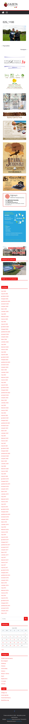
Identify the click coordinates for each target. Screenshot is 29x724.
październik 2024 (5, 331)
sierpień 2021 (4, 428)
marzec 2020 (4, 471)
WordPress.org (5, 700)
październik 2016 (5, 575)
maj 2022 (3, 405)
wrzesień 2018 (5, 517)
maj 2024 (3, 344)
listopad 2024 (4, 329)
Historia (3, 666)
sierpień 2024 (4, 337)
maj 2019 (3, 496)
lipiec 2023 (4, 369)
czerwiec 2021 (5, 433)
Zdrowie (3, 683)
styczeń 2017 (4, 567)
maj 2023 (3, 375)
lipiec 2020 (4, 461)
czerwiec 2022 (5, 402)
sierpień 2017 (4, 550)
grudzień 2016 (5, 570)
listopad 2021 (4, 420)
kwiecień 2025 (5, 316)
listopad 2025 (4, 298)
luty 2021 (3, 443)
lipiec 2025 (4, 309)
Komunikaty (4, 668)
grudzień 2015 (5, 600)
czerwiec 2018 (5, 524)
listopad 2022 (4, 390)
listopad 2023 (4, 359)
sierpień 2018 (4, 519)
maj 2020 (3, 466)
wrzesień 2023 (5, 364)
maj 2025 (3, 314)
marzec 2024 (4, 349)
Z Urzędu (3, 681)
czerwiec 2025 (5, 311)
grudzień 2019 (5, 479)
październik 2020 (5, 453)
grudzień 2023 (5, 357)
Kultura (3, 671)
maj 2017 (3, 557)
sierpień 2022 (4, 397)
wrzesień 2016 (5, 577)
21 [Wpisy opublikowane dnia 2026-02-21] (21, 642)
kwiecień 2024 (5, 347)
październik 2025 (5, 301)
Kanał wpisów (4, 695)
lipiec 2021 (4, 430)
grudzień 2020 (5, 448)
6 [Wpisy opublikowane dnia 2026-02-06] (17, 636)
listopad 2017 (4, 542)
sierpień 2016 (4, 580)
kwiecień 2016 (5, 590)
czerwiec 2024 (5, 342)
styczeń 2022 (4, 415)
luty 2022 (3, 413)
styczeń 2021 (4, 446)
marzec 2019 (4, 501)
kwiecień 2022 (5, 408)
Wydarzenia (4, 678)
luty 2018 (3, 534)
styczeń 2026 (4, 293)
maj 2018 (3, 527)
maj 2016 (3, 588)
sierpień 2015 (4, 610)
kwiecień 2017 (5, 560)
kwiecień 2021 (5, 438)
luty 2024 (3, 352)
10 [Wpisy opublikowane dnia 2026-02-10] (6, 639)
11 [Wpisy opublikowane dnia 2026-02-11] (10, 639)
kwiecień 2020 (5, 468)
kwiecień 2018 (5, 529)
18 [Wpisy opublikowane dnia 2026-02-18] (10, 642)
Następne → (24, 49)
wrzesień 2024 (5, 334)
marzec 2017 (4, 562)
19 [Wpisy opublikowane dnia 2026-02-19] (14, 642)
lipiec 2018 (4, 522)
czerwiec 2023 (5, 372)
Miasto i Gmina (5, 673)
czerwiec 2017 (5, 555)
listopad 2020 (4, 451)
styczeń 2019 (4, 506)
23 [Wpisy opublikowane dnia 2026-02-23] (2, 645)
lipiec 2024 (4, 339)
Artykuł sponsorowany (7, 658)
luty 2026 (3, 291)
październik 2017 (5, 544)
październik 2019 (5, 484)
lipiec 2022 (4, 400)
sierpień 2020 (4, 458)
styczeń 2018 (4, 537)
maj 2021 (3, 435)
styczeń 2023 (4, 385)
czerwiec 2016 (5, 585)
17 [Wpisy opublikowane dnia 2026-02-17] (6, 642)
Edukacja (3, 663)
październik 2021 (5, 423)
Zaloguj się (4, 692)
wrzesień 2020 (5, 456)
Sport (2, 676)
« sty (2, 649)
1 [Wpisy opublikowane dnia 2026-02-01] (25, 633)
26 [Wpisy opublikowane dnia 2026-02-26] (14, 645)
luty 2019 (3, 504)
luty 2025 (3, 321)
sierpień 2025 (4, 306)
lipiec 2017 (4, 552)
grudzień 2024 (5, 326)
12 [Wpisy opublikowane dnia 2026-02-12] (14, 639)
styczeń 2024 (4, 354)
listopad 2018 (4, 511)
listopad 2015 (4, 603)
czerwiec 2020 (5, 463)
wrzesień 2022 (5, 395)
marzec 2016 (4, 593)
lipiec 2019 (4, 491)
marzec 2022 (4, 410)
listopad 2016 (4, 572)
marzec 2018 (4, 532)
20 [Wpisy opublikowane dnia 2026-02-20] (18, 642)
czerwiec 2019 (5, 494)
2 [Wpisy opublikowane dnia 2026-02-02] (2, 636)
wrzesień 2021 (5, 425)
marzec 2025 (4, 319)
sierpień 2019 (4, 489)
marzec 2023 (4, 380)
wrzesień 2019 (5, 486)
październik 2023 (5, 362)
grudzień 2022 (5, 387)
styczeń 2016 (4, 598)
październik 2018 (5, 514)
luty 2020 (3, 473)
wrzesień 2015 (5, 608)
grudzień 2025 (5, 296)
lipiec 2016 (4, 582)
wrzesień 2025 (5, 304)
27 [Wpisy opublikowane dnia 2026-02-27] (18, 645)
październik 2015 (5, 605)
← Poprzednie (5, 46)
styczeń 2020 (4, 476)
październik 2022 (5, 392)
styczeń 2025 (4, 324)
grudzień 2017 (5, 539)
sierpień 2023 (4, 367)
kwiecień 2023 (5, 377)
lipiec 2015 (4, 613)
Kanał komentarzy (6, 697)
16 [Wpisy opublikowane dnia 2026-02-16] (2, 642)
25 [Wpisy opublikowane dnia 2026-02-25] (10, 645)
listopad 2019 (4, 481)
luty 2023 (3, 382)
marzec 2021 (4, 440)
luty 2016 (3, 595)
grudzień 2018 (5, 509)
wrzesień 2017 (5, 547)
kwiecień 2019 (5, 499)
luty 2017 (3, 565)
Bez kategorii (4, 661)
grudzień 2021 (5, 418)
